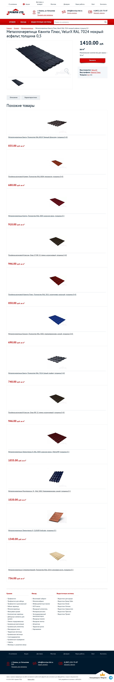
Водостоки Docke (63, 604)
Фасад (23, 22)
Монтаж (53, 4)
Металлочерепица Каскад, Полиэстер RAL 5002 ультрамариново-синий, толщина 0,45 (40, 334)
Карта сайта (31, 679)
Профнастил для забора (16, 601)
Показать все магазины (45, 15)
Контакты (103, 4)
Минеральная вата (39, 612)
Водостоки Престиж (64, 612)
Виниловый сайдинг (39, 599)
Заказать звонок (99, 13)
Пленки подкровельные (16, 621)
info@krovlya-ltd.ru (74, 11)
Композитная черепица (15, 614)
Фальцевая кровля (14, 612)
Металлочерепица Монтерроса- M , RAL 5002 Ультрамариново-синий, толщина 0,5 (39, 491)
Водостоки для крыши (65, 599)
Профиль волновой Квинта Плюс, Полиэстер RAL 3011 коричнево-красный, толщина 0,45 (42, 294)
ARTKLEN (78, 679)
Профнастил (12, 599)
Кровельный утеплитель (16, 627)
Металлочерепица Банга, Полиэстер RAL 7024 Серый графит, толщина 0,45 (36, 373)
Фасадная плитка (38, 621)
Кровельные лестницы (15, 634)
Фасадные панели (39, 619)
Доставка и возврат (40, 3)
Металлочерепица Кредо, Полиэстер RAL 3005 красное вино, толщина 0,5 (36, 216)
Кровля (12, 22)
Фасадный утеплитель (40, 609)
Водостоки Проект (64, 614)
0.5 (88, 75)
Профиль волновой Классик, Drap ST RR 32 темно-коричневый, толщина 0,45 (37, 255)
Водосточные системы (41, 22)
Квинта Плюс (96, 72)
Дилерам (67, 4)
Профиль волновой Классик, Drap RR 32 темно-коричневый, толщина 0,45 (36, 412)
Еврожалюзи (37, 629)
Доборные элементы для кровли (16, 618)
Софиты (10, 642)
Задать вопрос (72, 13)
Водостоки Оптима (64, 606)
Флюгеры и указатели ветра (17, 645)
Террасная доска (38, 627)
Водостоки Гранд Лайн (65, 601)
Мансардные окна (14, 629)
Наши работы (79, 4)
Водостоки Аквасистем (65, 609)
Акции (28, 4)
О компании (13, 4)
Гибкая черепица (13, 606)
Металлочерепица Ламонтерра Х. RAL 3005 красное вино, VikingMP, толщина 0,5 (38, 452)
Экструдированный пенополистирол (39, 615)
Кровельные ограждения (16, 640)
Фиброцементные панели (41, 604)
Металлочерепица (14, 609)
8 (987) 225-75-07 (100, 11)
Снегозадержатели (14, 637)
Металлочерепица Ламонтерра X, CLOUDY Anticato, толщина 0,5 (32, 530)
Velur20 (94, 70)
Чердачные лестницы (15, 632)
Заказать (92, 60)
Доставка (40, 654)
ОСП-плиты (36, 606)
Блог (93, 4)
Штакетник (36, 624)
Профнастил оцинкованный (17, 604)
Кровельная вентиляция (16, 624)
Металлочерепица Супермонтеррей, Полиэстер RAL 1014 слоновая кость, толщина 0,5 (40, 570)
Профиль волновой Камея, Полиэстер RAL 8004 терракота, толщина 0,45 (35, 176)
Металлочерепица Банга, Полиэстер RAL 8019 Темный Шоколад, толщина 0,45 (38, 137)
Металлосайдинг (38, 601)
